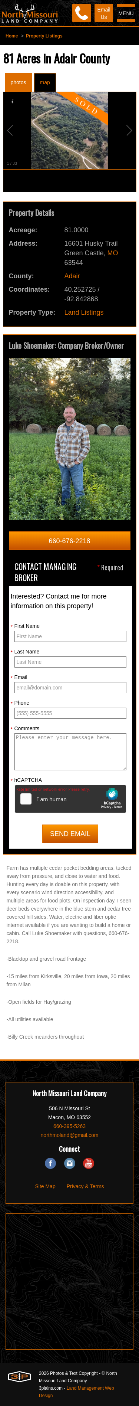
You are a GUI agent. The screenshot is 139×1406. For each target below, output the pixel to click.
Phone (20, 703)
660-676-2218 (69, 541)
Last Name (25, 652)
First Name (25, 626)
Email (19, 677)
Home (12, 36)
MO (112, 253)
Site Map (45, 1186)
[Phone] (81, 13)
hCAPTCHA (26, 780)
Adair (72, 276)
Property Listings (44, 36)
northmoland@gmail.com (70, 1135)
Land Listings (84, 312)
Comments (25, 729)
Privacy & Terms (85, 1186)
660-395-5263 (69, 1126)
